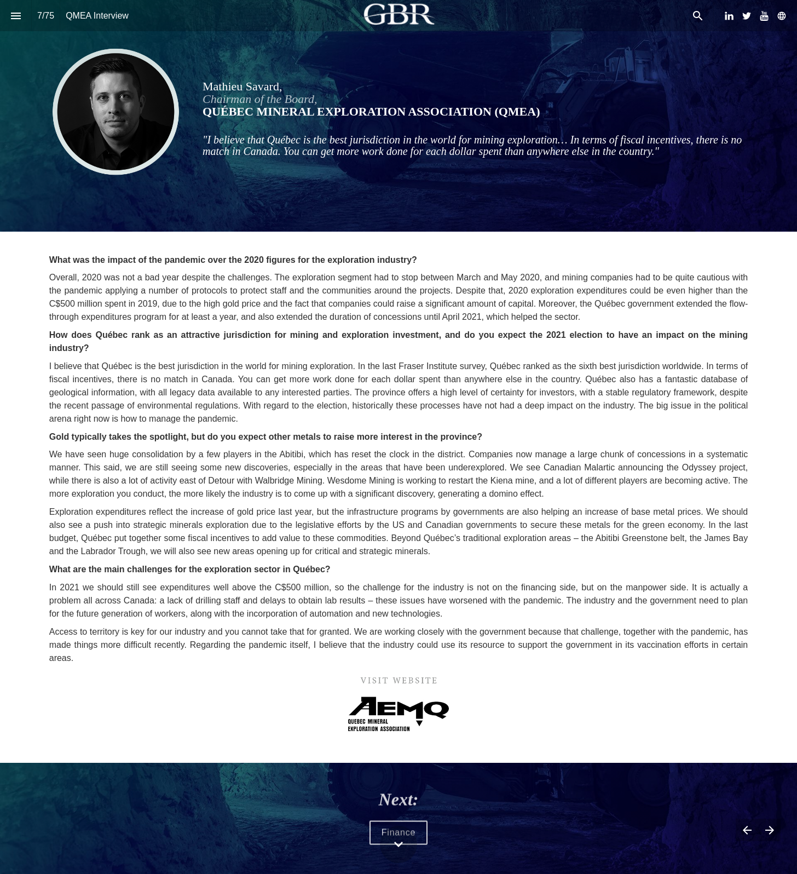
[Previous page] (747, 830)
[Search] (697, 15)
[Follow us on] (781, 16)
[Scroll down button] (398, 844)
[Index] (15, 15)
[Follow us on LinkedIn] (729, 16)
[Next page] (769, 830)
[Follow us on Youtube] (764, 16)
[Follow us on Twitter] (746, 16)
